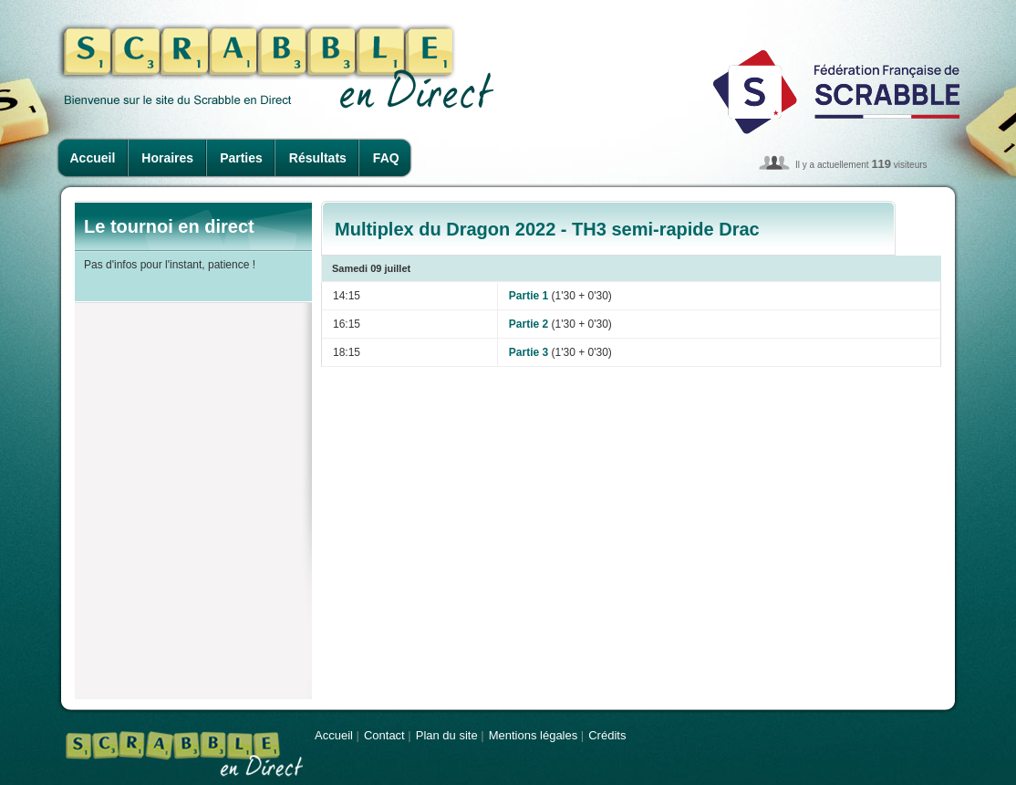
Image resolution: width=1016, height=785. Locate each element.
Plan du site (447, 735)
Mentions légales (533, 735)
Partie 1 (528, 295)
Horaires (167, 158)
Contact (384, 735)
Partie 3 (528, 352)
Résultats (318, 158)
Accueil (93, 158)
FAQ (386, 158)
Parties (241, 158)
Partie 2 (528, 324)
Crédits (607, 735)
